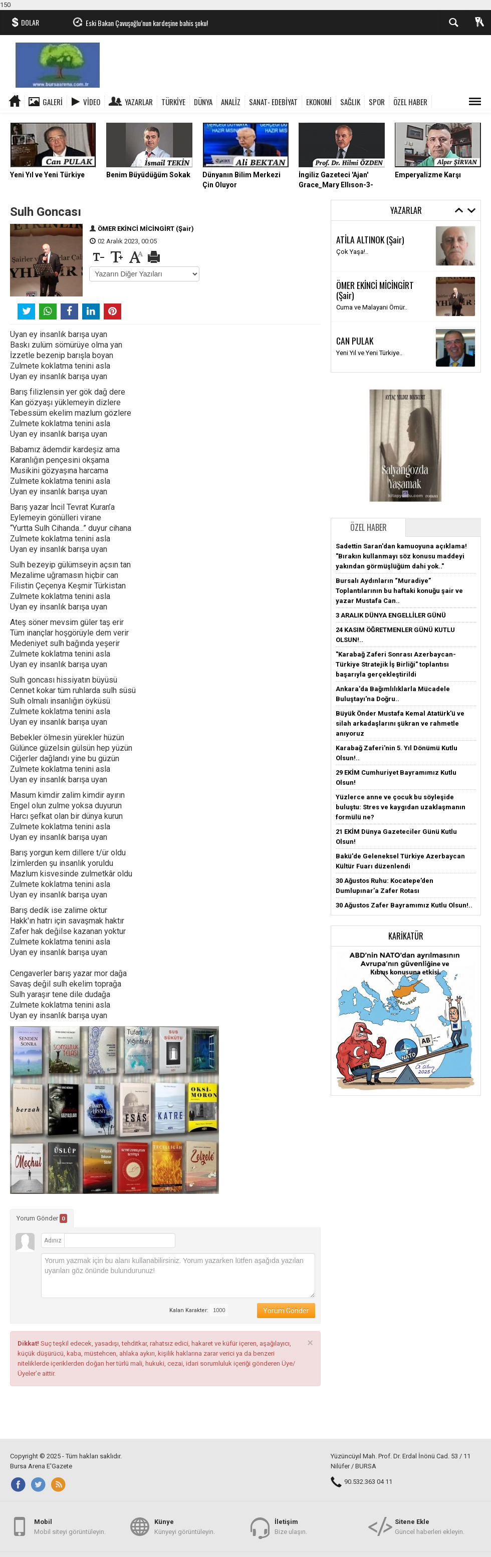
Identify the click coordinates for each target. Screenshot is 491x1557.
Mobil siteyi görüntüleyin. (70, 1526)
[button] (406, 1020)
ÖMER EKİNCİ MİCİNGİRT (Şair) (146, 228)
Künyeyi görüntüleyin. (184, 1526)
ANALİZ (230, 101)
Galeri (53, 101)
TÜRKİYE (173, 101)
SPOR (377, 101)
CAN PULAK (354, 340)
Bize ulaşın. (291, 1526)
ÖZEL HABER (410, 101)
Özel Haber (368, 527)
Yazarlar (139, 101)
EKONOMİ (319, 101)
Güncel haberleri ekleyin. (429, 1526)
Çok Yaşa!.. (352, 251)
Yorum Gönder (42, 1218)
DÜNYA (203, 101)
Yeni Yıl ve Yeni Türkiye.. (369, 353)
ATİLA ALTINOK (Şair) (370, 239)
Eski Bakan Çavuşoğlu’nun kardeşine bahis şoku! (147, 23)
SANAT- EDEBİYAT (273, 101)
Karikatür (405, 936)
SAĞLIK (350, 101)
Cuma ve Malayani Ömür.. (371, 307)
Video (91, 101)
